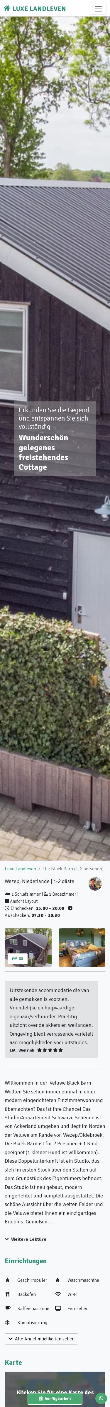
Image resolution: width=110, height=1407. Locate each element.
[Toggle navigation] (98, 9)
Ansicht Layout (24, 901)
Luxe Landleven (20, 869)
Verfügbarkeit (55, 1398)
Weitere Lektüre (25, 1239)
